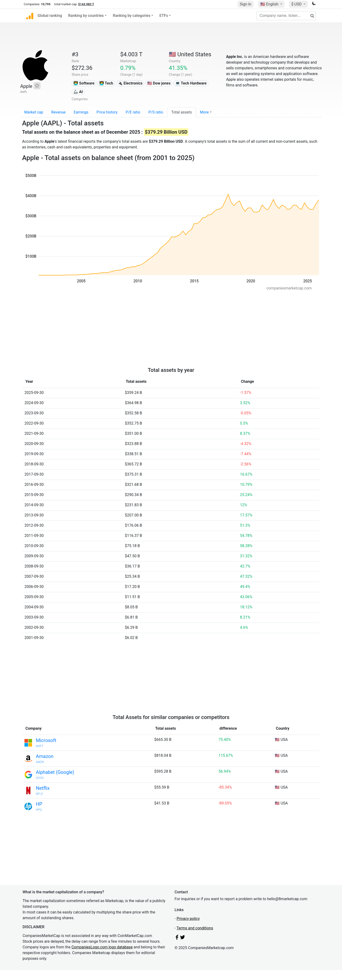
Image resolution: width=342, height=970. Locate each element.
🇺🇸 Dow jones (159, 83)
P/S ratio (155, 112)
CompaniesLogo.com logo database (102, 947)
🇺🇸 (269, 4)
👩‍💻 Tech (106, 83)
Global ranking (50, 15)
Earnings (81, 112)
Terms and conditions (194, 928)
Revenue (58, 112)
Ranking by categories (131, 15)
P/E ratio (133, 112)
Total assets (181, 112)
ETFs (163, 15)
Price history (107, 112)
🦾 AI (78, 92)
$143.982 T (86, 4)
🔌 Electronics (130, 83)
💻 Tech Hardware (191, 83)
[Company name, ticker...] (286, 15)
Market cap (33, 112)
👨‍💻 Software (84, 83)
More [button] (204, 112)
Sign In (245, 4)
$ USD (296, 4)
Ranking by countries (86, 15)
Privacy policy (188, 918)
